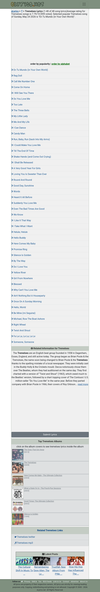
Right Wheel (18, 324)
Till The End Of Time (22, 151)
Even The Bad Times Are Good (27, 208)
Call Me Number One (23, 81)
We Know (17, 214)
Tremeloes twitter (24, 537)
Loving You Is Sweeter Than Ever (29, 174)
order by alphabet (61, 64)
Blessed (16, 284)
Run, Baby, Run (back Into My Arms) (30, 139)
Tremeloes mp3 (23, 542)
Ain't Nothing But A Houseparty (28, 295)
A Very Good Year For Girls (26, 168)
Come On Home (20, 87)
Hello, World (18, 307)
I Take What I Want (22, 226)
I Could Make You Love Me (26, 145)
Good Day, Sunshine (22, 185)
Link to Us (57, 581)
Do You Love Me (20, 98)
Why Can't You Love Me (24, 290)
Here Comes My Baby (23, 243)
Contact (66, 581)
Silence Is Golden (21, 255)
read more (83, 384)
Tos (39, 581)
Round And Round (21, 180)
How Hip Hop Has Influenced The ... (75, 567)
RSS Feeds (47, 581)
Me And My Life (20, 122)
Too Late (17, 104)
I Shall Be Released (22, 162)
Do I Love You (19, 266)
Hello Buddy (18, 237)
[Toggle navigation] (84, 4)
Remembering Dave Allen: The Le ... (41, 567)
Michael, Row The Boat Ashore (28, 318)
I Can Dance (18, 127)
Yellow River (18, 272)
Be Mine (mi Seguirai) (23, 313)
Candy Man (18, 133)
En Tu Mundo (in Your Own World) (29, 69)
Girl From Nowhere (22, 278)
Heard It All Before (21, 197)
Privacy (27, 581)
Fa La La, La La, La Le (23, 336)
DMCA (34, 581)
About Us (84, 581)
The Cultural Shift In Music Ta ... (24, 567)
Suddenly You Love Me (24, 203)
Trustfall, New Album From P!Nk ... (58, 567)
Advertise (75, 581)
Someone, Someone (22, 342)
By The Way (18, 261)
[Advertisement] (50, 39)
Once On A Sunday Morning (26, 301)
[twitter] (22, 581)
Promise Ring (19, 249)
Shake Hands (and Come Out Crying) (31, 156)
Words (15, 191)
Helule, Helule (19, 232)
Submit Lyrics (50, 434)
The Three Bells (20, 110)
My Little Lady (19, 116)
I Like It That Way (21, 220)
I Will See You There (22, 93)
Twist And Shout (20, 330)
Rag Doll (16, 75)
